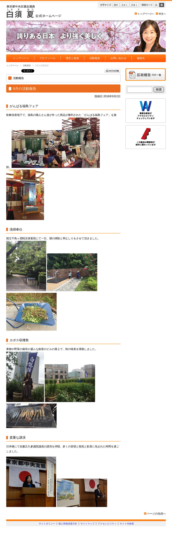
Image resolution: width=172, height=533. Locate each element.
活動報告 (94, 58)
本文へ (162, 13)
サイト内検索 (127, 523)
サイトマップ (87, 523)
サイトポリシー (47, 523)
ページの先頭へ (156, 513)
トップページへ (146, 13)
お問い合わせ (118, 58)
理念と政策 (72, 58)
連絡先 (141, 58)
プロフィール (47, 58)
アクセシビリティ (107, 523)
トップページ (21, 58)
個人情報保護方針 (67, 523)
